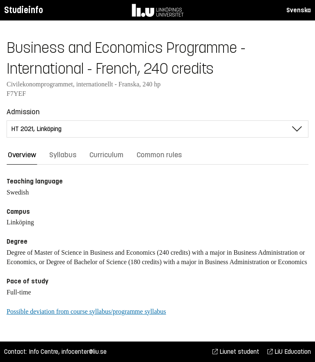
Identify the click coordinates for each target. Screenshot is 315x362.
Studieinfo (23, 10)
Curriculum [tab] (106, 154)
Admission (23, 111)
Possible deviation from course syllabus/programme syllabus (86, 311)
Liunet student (235, 351)
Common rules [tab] (159, 154)
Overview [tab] (22, 154)
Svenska (298, 10)
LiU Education (289, 351)
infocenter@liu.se (84, 351)
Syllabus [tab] (62, 154)
